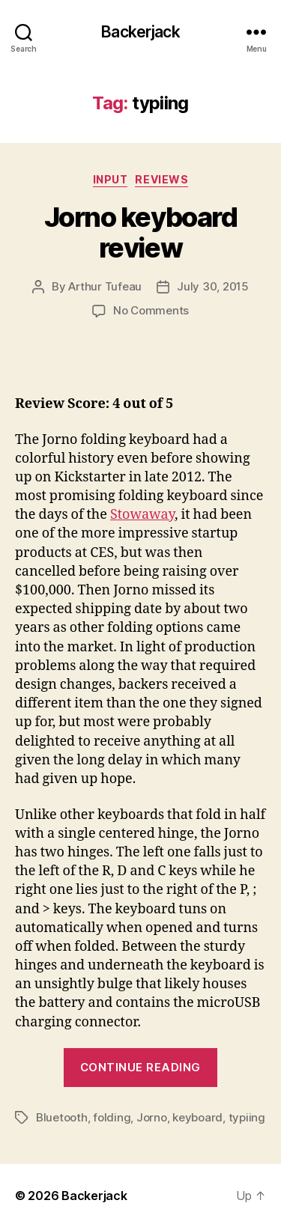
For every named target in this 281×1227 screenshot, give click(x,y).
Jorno (151, 1117)
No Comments (151, 310)
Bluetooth (62, 1117)
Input (110, 179)
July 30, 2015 (213, 286)
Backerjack (140, 32)
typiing (247, 1117)
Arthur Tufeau (105, 286)
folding (111, 1117)
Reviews (161, 179)
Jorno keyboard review (140, 232)
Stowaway (142, 514)
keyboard (197, 1117)
